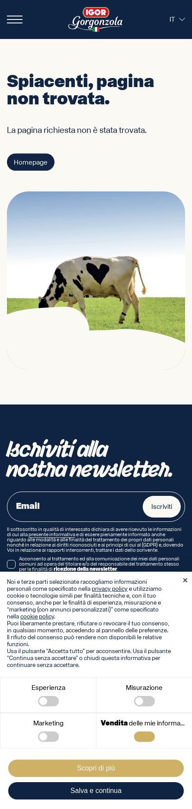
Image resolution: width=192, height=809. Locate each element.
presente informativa (52, 534)
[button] (185, 581)
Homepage (31, 162)
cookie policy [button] (37, 616)
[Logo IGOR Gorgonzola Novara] (96, 19)
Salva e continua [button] (96, 790)
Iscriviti (161, 506)
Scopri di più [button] (96, 768)
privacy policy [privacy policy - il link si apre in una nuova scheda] (110, 589)
